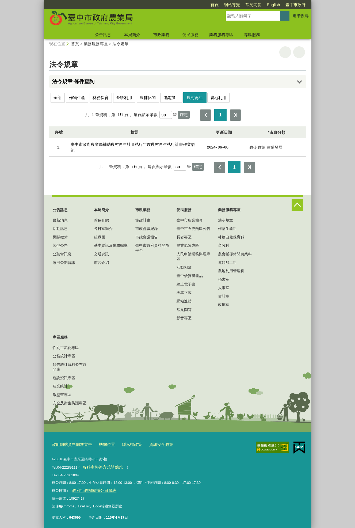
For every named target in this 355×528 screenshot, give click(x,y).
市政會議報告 (146, 237)
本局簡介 (132, 34)
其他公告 (60, 245)
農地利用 (218, 97)
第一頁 (205, 115)
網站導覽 (232, 4)
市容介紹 (101, 262)
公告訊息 (103, 34)
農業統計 (60, 386)
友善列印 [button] (285, 52)
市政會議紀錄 (146, 228)
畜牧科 (223, 245)
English (273, 4)
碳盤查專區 (62, 395)
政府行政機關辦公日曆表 (91, 488)
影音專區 (184, 318)
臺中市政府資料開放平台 (152, 247)
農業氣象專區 (188, 245)
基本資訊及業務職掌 (111, 245)
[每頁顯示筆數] (165, 115)
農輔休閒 (148, 97)
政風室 (223, 304)
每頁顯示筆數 (145, 114)
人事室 (223, 288)
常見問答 (253, 4)
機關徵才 (60, 237)
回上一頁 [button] (299, 52)
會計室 (223, 296)
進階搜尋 (301, 15)
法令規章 (120, 43)
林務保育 (101, 97)
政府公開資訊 (64, 262)
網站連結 (184, 301)
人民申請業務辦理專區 (193, 256)
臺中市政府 (295, 4)
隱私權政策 (123, 444)
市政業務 (161, 34)
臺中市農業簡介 (190, 220)
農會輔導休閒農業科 (235, 254)
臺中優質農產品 (190, 276)
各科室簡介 (103, 228)
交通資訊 (101, 254)
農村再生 (195, 97)
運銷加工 (171, 97)
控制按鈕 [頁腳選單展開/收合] (297, 205)
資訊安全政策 (149, 444)
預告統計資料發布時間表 (69, 366)
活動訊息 (60, 228)
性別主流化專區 (66, 347)
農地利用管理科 (231, 271)
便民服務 (190, 34)
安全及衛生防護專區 (69, 403)
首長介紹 (101, 220)
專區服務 (252, 34)
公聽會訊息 (62, 254)
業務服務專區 (221, 34)
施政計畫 (142, 220)
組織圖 (99, 237)
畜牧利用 (124, 97)
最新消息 (60, 220)
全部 (58, 97)
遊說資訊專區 (64, 378)
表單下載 (184, 292)
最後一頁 (235, 115)
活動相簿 (184, 267)
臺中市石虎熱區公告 (193, 228)
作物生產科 (227, 228)
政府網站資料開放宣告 (69, 444)
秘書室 (223, 279)
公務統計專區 (64, 356)
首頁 (215, 4)
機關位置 (101, 444)
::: (41, 2)
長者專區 (184, 237)
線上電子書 (186, 284)
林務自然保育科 (231, 237)
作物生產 (77, 97)
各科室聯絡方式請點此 (99, 466)
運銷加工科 (227, 262)
